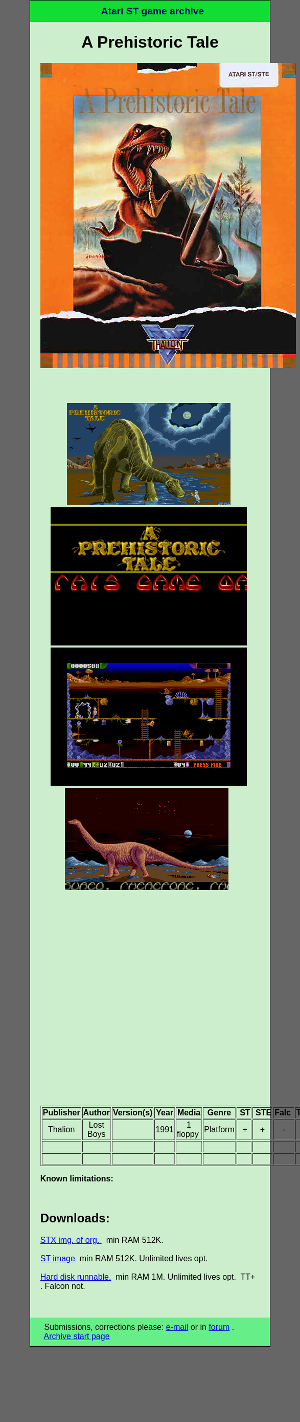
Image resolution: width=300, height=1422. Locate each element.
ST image (57, 1258)
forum (219, 1327)
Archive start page (77, 1336)
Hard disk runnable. (75, 1277)
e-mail (177, 1327)
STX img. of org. (71, 1240)
